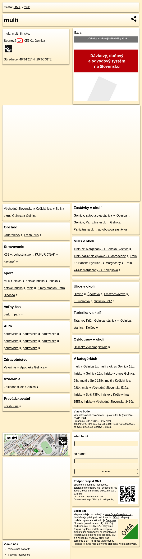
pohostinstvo (22, 254)
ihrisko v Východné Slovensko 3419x (109, 401)
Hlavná (78, 294)
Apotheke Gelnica (32, 367)
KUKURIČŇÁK (45, 254)
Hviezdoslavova (115, 294)
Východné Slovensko (18, 208)
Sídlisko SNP (103, 301)
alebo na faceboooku (19, 554)
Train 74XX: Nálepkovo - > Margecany (100, 256)
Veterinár (10, 367)
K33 (6, 254)
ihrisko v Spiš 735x (86, 394)
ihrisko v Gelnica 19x (88, 373)
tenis (30, 288)
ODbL (116, 517)
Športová (13, 40)
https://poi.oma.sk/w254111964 (123, 198)
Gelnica (31, 215)
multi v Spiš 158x (91, 380)
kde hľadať (81, 436)
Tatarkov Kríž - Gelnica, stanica (95, 320)
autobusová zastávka (112, 229)
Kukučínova (82, 301)
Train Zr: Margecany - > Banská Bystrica (101, 249)
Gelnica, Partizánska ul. (90, 222)
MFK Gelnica (12, 281)
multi (27, 7)
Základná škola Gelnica (20, 387)
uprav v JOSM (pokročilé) (119, 415)
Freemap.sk (94, 198)
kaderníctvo (12, 235)
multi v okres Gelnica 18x (117, 366)
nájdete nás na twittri (19, 549)
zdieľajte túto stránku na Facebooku (93, 487)
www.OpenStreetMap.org (118, 514)
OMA (17, 7)
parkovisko (11, 334)
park (7, 314)
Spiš (59, 208)
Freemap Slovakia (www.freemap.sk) (95, 522)
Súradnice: (11, 59)
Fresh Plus (31, 235)
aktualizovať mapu (94, 415)
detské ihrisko (35, 281)
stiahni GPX (80, 423)
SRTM (89, 540)
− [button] (9, 118)
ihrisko (53, 281)
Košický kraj (44, 208)
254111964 (80, 418)
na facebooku (100, 484)
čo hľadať (80, 454)
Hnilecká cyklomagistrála (90, 347)
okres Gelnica (13, 215)
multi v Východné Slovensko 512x (105, 387)
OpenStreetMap (74, 198)
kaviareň (9, 261)
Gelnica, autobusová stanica (93, 215)
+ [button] (9, 112)
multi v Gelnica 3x (86, 366)
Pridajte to (79, 543)
